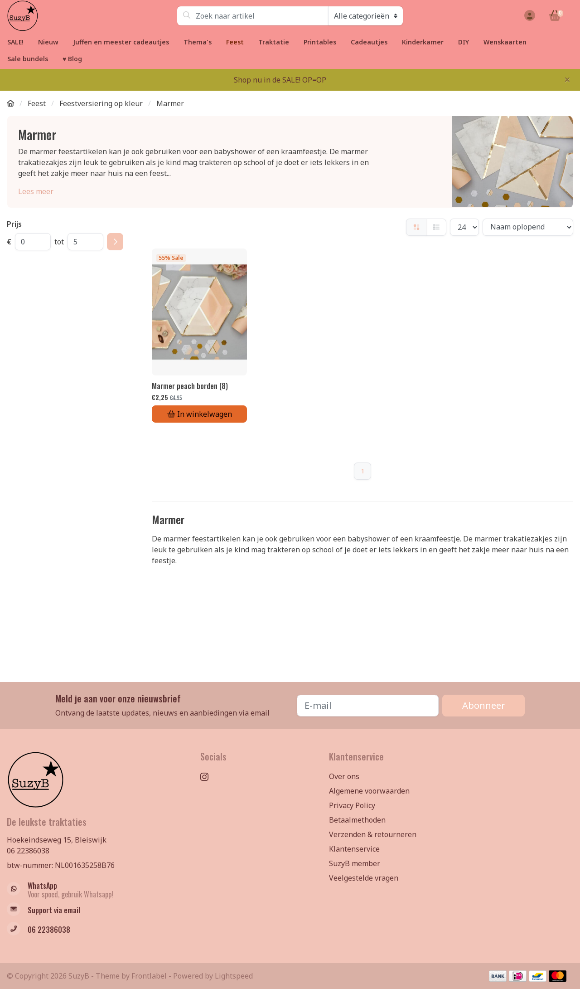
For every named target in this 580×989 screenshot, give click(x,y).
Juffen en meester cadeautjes (121, 42)
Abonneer (483, 705)
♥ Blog (72, 58)
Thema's (198, 42)
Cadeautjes (369, 42)
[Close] (567, 79)
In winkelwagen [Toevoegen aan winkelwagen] (199, 414)
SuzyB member (354, 863)
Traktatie (273, 42)
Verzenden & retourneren (372, 834)
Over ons (344, 776)
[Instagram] (208, 777)
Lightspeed (234, 976)
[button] (528, 16)
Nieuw (48, 42)
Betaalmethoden (357, 820)
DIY (463, 42)
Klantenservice (354, 849)
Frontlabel (149, 976)
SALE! (15, 42)
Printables (320, 42)
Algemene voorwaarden (369, 791)
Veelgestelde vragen (363, 878)
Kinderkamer (423, 42)
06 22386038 (28, 851)
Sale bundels (27, 58)
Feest (235, 42)
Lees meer (35, 191)
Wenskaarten (505, 42)
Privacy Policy (352, 805)
